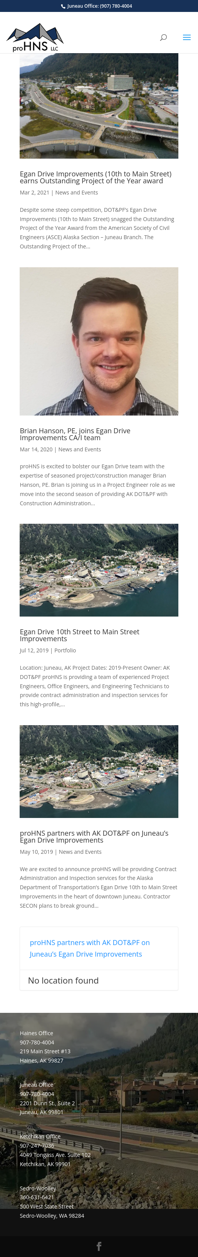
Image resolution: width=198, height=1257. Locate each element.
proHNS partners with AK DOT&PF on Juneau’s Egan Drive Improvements (94, 836)
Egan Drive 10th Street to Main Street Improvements (79, 635)
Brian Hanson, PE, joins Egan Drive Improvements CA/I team (75, 434)
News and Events (76, 192)
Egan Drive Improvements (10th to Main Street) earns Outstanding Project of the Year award (95, 177)
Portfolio (65, 650)
